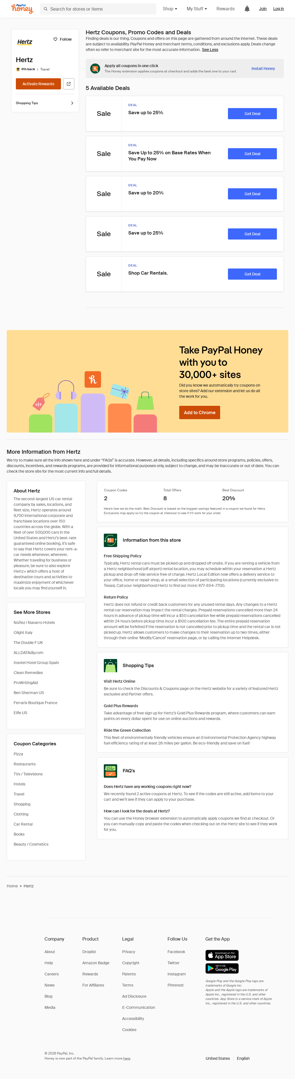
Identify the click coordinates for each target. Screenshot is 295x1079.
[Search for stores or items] (98, 8)
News (50, 985)
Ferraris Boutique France (35, 702)
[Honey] (22, 9)
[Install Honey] (263, 68)
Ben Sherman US (29, 692)
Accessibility (133, 1018)
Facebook (176, 951)
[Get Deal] (252, 113)
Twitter (174, 962)
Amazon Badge (95, 962)
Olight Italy (23, 632)
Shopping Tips (45, 103)
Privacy (128, 951)
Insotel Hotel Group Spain (36, 662)
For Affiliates (93, 985)
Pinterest (176, 985)
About (50, 951)
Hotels (19, 784)
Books (19, 834)
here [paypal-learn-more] (126, 1058)
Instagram (177, 974)
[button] (228, 1058)
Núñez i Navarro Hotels (34, 622)
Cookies (129, 1029)
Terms (127, 985)
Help (49, 962)
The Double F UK (28, 642)
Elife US (20, 712)
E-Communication (138, 1007)
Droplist (89, 951)
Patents (129, 974)
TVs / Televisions (28, 774)
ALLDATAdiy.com (28, 652)
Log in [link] (278, 8)
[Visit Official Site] (68, 83)
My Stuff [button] (197, 9)
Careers (52, 974)
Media (50, 1007)
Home (12, 885)
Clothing (21, 814)
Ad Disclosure (134, 996)
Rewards (226, 9)
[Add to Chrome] (199, 412)
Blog (48, 996)
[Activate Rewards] (38, 83)
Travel (19, 794)
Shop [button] (170, 9)
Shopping (22, 804)
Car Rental (23, 824)
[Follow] (62, 39)
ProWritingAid (26, 682)
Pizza (18, 753)
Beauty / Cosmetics (31, 844)
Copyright (130, 962)
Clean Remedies (28, 672)
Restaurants (25, 763)
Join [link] (263, 8)
